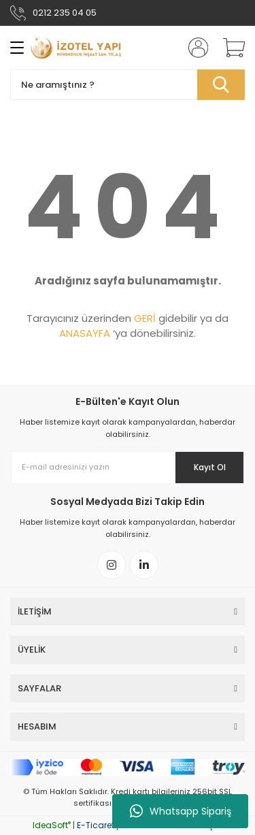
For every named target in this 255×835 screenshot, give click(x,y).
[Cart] (229, 48)
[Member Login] (194, 48)
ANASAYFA (84, 333)
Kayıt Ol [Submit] (210, 467)
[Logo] (76, 47)
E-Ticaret (95, 825)
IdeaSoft (52, 825)
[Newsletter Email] (127, 468)
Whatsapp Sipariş (180, 811)
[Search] (127, 84)
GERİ (145, 318)
